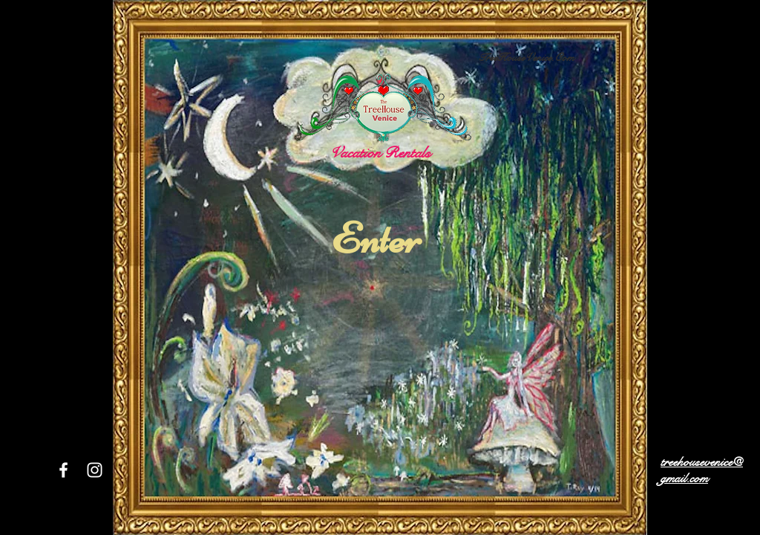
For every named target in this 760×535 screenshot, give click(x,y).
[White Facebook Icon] (63, 470)
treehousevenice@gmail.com (702, 470)
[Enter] (376, 238)
